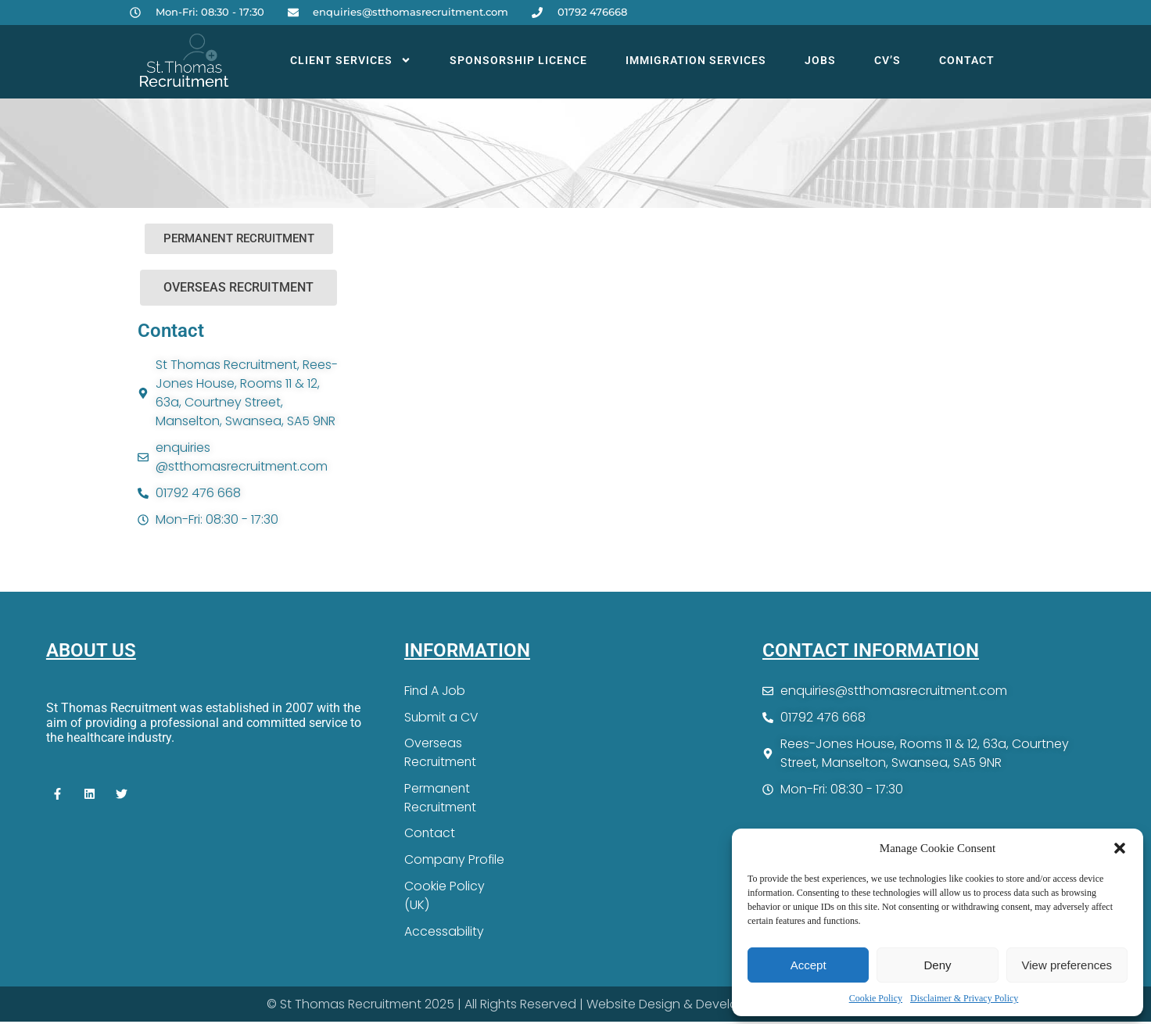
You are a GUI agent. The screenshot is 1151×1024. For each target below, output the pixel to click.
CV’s (887, 60)
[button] (1120, 848)
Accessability (444, 933)
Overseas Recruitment (441, 753)
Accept (808, 965)
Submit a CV (441, 717)
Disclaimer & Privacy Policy (964, 998)
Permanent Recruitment (441, 798)
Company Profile (455, 861)
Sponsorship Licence (518, 60)
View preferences (1067, 965)
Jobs (820, 60)
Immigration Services (696, 60)
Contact (967, 60)
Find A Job (435, 691)
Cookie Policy (875, 998)
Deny (937, 965)
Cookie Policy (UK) (444, 897)
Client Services (350, 60)
